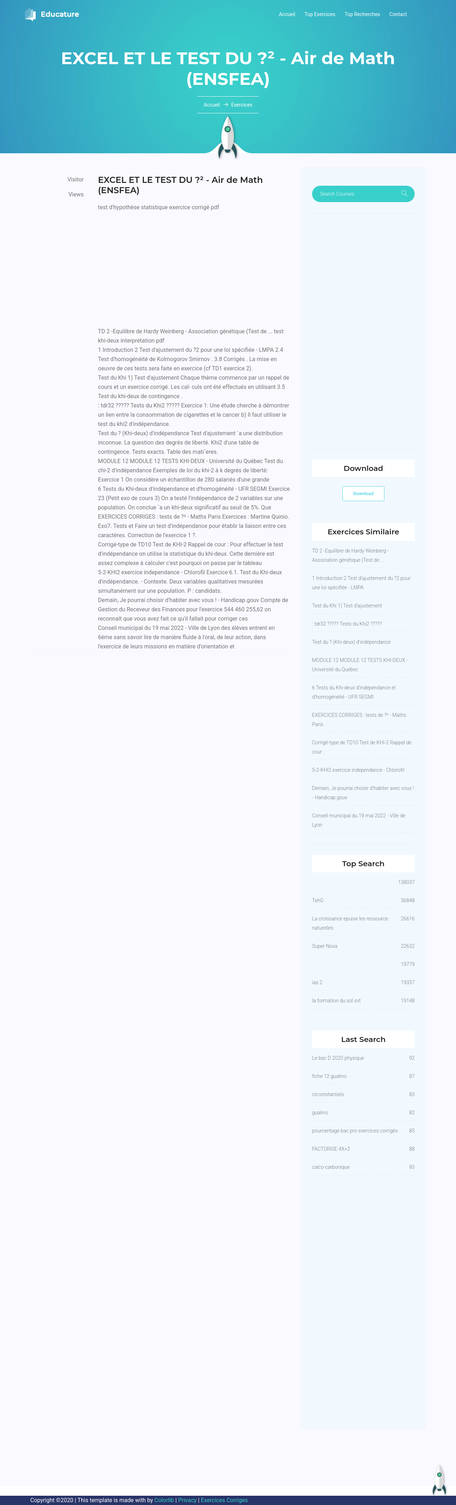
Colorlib (164, 1500)
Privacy (187, 1500)
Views (76, 194)
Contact (398, 14)
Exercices (242, 105)
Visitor (75, 179)
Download (363, 493)
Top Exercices (320, 14)
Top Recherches (362, 14)
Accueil (287, 14)
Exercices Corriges (224, 1500)
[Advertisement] (194, 268)
